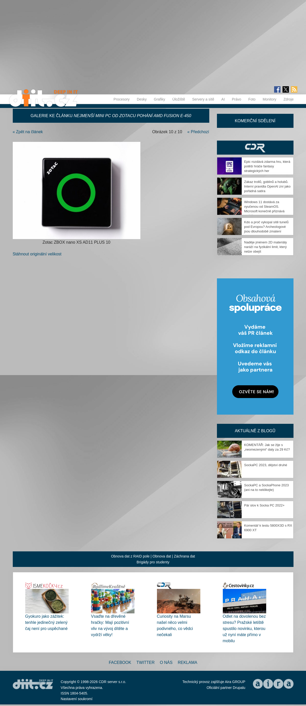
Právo (236, 99)
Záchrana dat (184, 556)
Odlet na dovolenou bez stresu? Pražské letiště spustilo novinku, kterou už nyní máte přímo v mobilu (244, 628)
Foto (251, 99)
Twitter (146, 662)
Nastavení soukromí (77, 699)
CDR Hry (255, 148)
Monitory (269, 99)
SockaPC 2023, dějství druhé (265, 465)
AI (223, 99)
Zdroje (289, 99)
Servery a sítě (203, 99)
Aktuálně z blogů (255, 431)
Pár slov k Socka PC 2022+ (264, 505)
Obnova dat (162, 556)
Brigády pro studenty (153, 562)
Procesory (122, 99)
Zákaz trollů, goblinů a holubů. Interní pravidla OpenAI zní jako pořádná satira (267, 186)
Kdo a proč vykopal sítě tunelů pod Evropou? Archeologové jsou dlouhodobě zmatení (266, 226)
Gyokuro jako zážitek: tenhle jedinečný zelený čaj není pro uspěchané (46, 622)
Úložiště (178, 99)
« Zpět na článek (28, 132)
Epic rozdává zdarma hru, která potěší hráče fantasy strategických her (267, 166)
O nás (166, 662)
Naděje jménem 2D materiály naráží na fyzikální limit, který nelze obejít (265, 246)
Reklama (187, 662)
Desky (142, 99)
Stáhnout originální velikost (37, 254)
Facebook (120, 662)
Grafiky (159, 99)
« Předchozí (198, 132)
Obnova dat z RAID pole (130, 556)
